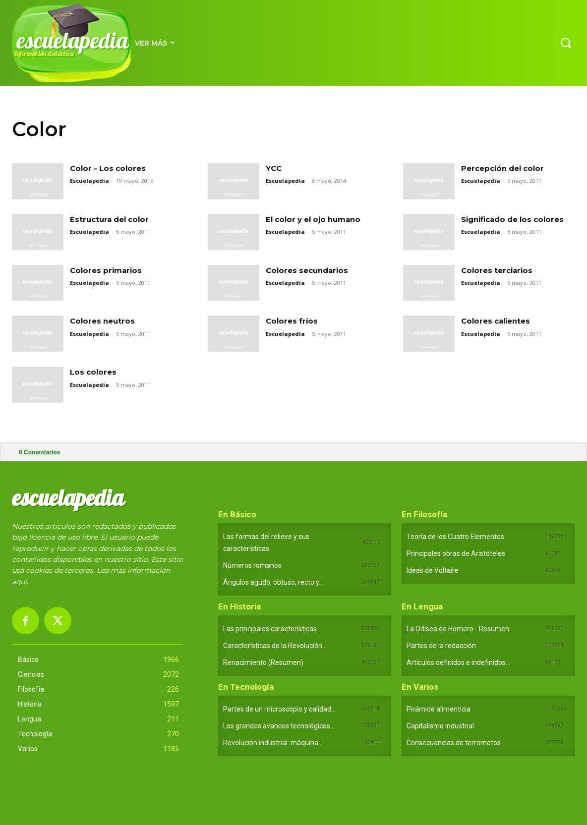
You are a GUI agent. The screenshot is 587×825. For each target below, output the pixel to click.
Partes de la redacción (441, 646)
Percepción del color (505, 168)
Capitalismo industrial (440, 726)
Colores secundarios (309, 270)
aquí (19, 581)
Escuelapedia (89, 180)
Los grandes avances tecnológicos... (279, 726)
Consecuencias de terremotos (454, 743)
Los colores (94, 372)
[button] (565, 42)
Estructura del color (112, 219)
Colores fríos (293, 321)
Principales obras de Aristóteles (456, 553)
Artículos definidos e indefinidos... (458, 662)
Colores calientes (498, 321)
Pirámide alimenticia (438, 709)
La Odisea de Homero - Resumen (458, 629)
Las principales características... (272, 629)
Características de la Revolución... (275, 646)
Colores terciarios (499, 270)
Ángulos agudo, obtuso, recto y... (273, 582)
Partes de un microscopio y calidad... (279, 709)
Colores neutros (104, 321)
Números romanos (252, 565)
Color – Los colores (110, 168)
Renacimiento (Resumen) (263, 662)
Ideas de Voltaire (433, 570)
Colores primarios (108, 270)
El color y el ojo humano (317, 219)
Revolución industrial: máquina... (273, 743)
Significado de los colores (517, 219)
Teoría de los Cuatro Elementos (455, 537)
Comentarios (39, 452)
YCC (274, 168)
